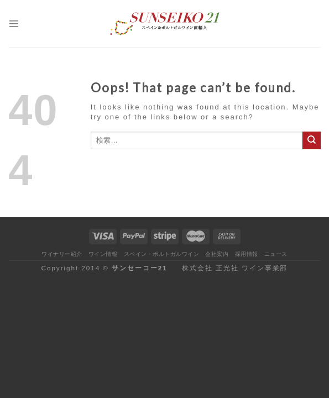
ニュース (276, 254)
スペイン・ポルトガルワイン (161, 254)
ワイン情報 (103, 254)
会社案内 (216, 254)
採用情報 (246, 254)
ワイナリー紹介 (61, 254)
